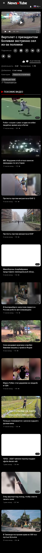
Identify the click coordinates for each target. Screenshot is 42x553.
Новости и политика (21, 74)
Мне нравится (24, 61)
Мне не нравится (27, 61)
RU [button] (36, 6)
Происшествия (8, 79)
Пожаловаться (8, 83)
